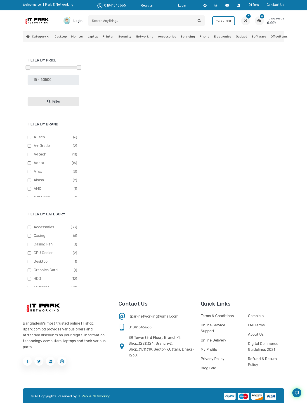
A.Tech (39, 137)
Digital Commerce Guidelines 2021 (263, 347)
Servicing (188, 36)
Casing (39, 235)
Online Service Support (213, 328)
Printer (108, 36)
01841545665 (111, 5)
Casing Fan (43, 244)
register (147, 5)
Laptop (93, 36)
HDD (37, 278)
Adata (39, 163)
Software (259, 36)
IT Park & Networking (94, 396)
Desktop (60, 36)
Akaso (39, 180)
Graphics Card (46, 270)
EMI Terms (256, 325)
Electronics (222, 36)
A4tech (40, 154)
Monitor (77, 36)
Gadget (241, 36)
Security (124, 36)
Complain (256, 316)
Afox (38, 171)
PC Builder (223, 20)
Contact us (275, 5)
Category (39, 36)
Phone (204, 36)
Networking (145, 36)
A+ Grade (42, 146)
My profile (209, 349)
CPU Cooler (43, 253)
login (182, 5)
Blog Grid (208, 368)
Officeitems (279, 36)
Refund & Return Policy (262, 362)
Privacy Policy (212, 359)
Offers (254, 5)
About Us (256, 334)
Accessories (167, 36)
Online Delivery (213, 340)
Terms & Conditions (217, 316)
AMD (37, 188)
